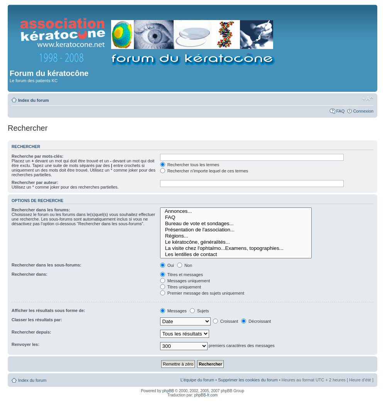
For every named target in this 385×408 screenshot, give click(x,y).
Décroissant (256, 321)
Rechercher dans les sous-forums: (46, 265)
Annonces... (236, 211)
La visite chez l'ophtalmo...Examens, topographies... (236, 248)
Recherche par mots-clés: (38, 156)
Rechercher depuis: (31, 332)
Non (184, 265)
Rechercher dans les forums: (41, 209)
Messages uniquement (185, 280)
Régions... (236, 236)
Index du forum (33, 100)
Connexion (363, 111)
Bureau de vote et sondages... (236, 224)
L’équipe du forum (197, 380)
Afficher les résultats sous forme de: (48, 310)
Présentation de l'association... (236, 230)
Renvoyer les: (25, 344)
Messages (173, 311)
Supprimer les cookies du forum (248, 380)
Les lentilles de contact (236, 254)
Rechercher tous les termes (190, 164)
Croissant (225, 321)
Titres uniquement (180, 287)
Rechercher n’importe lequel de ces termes (204, 171)
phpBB (168, 391)
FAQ (340, 111)
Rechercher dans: (29, 274)
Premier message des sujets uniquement (202, 293)
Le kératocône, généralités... (236, 242)
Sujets (199, 311)
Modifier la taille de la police (367, 98)
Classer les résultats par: (37, 319)
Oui (167, 265)
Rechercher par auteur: (35, 182)
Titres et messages (181, 274)
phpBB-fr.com (206, 395)
